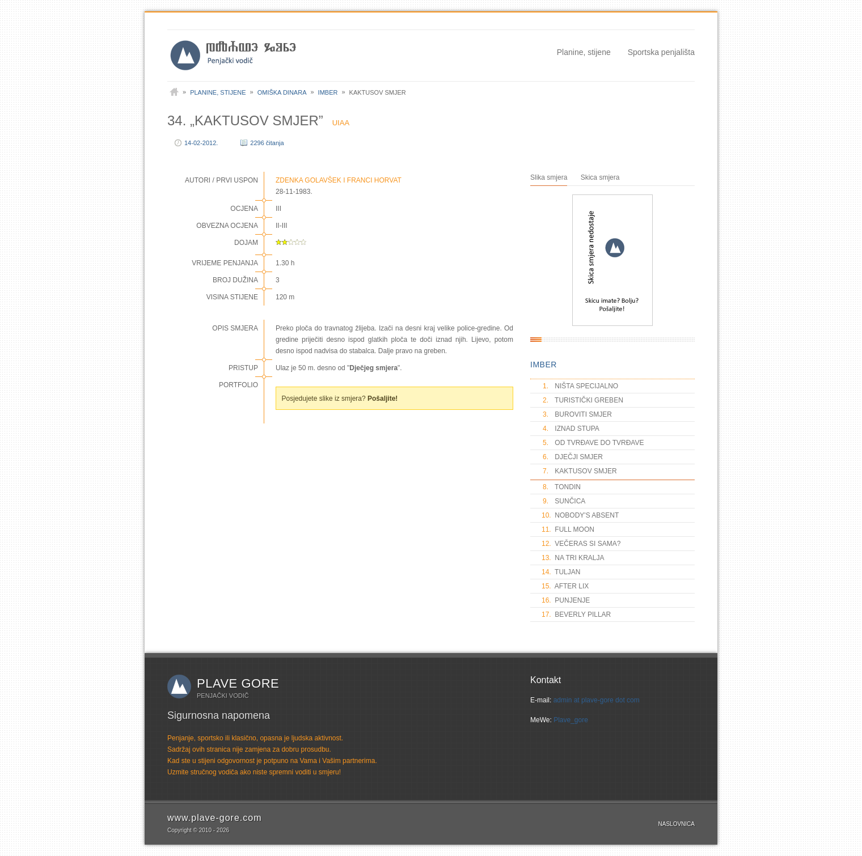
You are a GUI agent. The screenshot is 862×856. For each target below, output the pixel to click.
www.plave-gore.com (214, 818)
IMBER (543, 364)
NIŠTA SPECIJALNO (580, 386)
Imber (328, 92)
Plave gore (238, 683)
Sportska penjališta (661, 52)
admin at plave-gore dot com (596, 700)
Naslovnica (676, 824)
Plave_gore (570, 720)
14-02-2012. (201, 142)
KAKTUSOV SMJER (579, 471)
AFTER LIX (565, 586)
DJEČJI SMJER (572, 457)
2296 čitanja (267, 142)
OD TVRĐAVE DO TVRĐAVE (593, 443)
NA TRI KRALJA (573, 558)
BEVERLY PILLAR (576, 614)
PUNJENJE (566, 600)
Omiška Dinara (282, 92)
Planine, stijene (584, 52)
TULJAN (561, 572)
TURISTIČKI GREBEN (582, 400)
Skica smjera (600, 177)
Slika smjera (548, 177)
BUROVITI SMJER (577, 414)
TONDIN (561, 487)
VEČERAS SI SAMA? (581, 544)
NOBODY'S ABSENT (580, 515)
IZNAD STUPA (570, 429)
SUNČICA (563, 501)
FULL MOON (568, 529)
